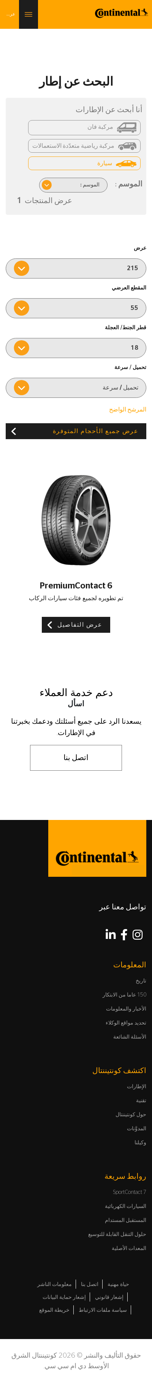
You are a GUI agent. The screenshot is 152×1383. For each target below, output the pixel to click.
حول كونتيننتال (131, 1114)
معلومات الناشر (54, 1284)
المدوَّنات (136, 1128)
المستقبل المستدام (125, 1220)
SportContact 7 (129, 1192)
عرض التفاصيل (79, 625)
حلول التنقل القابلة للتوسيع (117, 1234)
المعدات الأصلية (129, 1248)
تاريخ (141, 981)
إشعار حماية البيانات (64, 1297)
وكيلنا (140, 1142)
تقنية (141, 1100)
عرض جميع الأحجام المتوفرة (96, 431)
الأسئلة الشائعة (129, 1037)
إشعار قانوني (109, 1297)
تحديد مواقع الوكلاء (126, 1023)
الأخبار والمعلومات (126, 1009)
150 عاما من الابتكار (124, 995)
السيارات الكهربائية (125, 1206)
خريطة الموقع (54, 1310)
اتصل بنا (76, 758)
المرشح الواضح (127, 410)
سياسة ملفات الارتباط (103, 1310)
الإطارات (136, 1086)
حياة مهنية (118, 1284)
